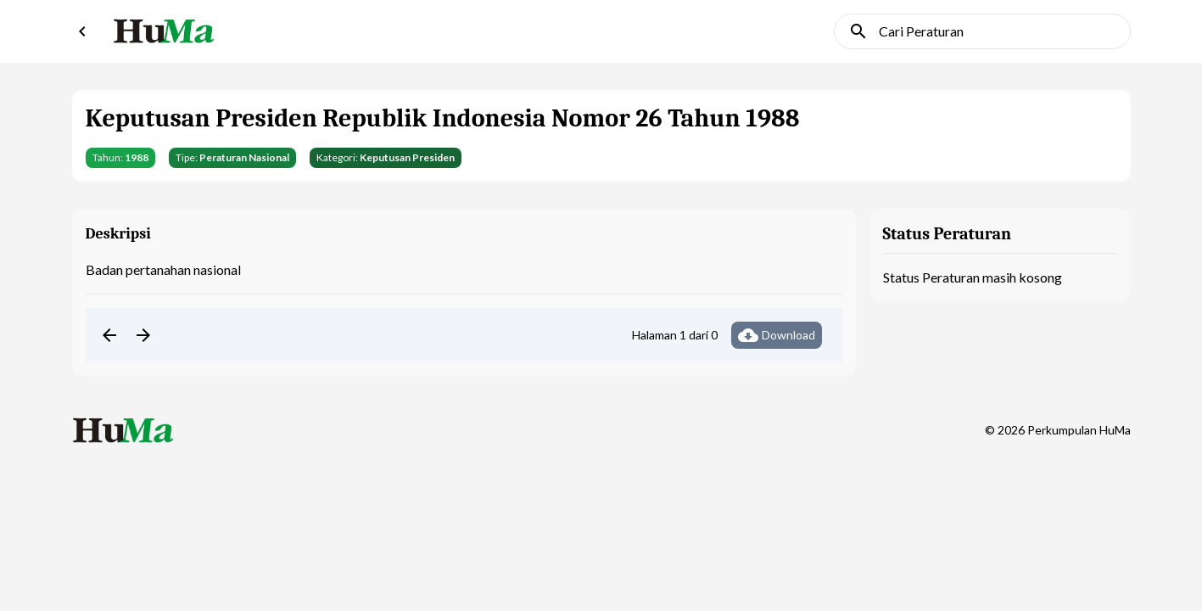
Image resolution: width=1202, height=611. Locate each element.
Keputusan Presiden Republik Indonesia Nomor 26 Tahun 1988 (443, 118)
